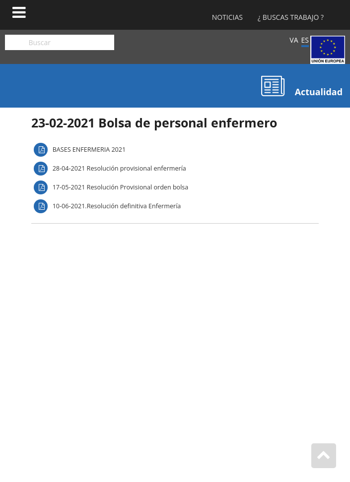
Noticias (227, 17)
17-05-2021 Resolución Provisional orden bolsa (121, 187)
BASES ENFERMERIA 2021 (89, 149)
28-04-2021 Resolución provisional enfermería (119, 168)
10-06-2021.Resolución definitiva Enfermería (117, 206)
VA (293, 40)
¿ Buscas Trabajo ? (291, 17)
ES (305, 40)
